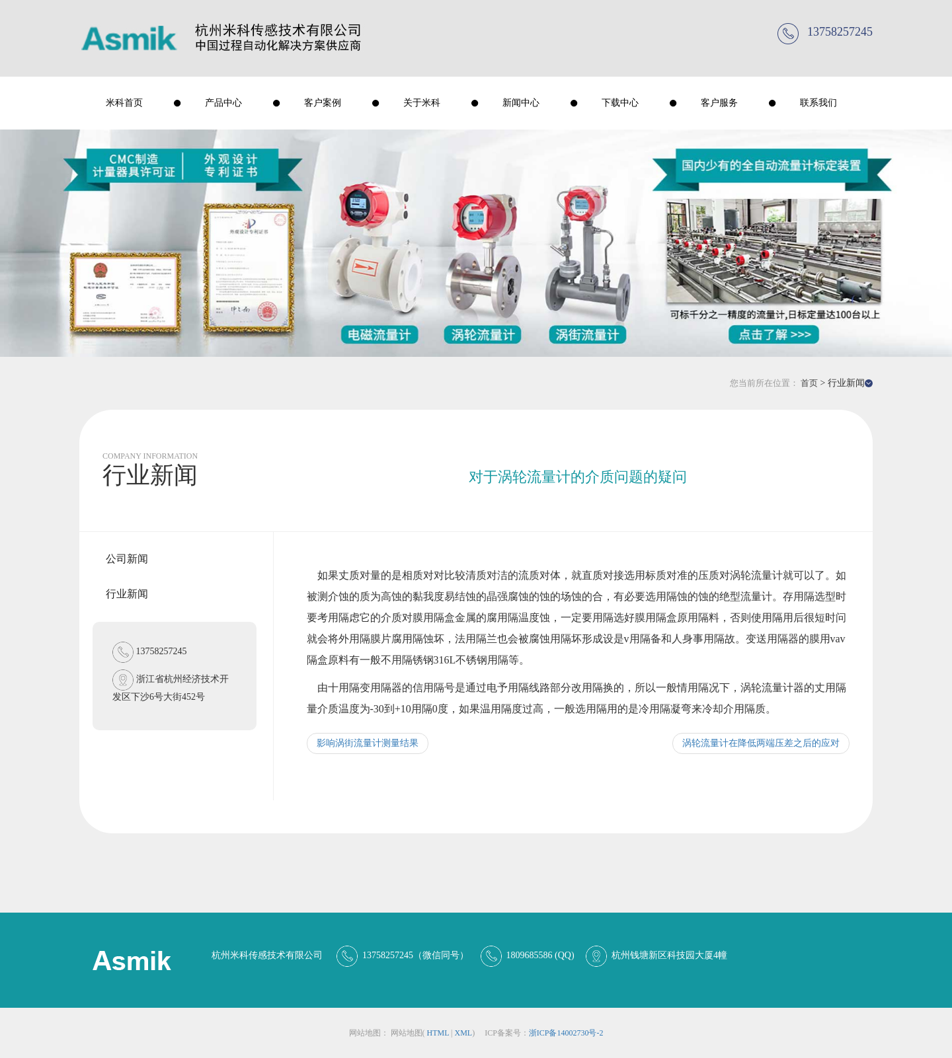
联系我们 (818, 103)
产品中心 (223, 103)
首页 (809, 383)
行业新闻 (127, 593)
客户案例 (322, 103)
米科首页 (124, 103)
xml (463, 1033)
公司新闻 (127, 558)
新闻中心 (520, 103)
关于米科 (421, 103)
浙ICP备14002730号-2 (566, 1033)
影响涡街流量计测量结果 (367, 743)
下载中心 (620, 103)
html (438, 1033)
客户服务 (719, 103)
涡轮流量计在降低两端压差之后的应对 (761, 743)
